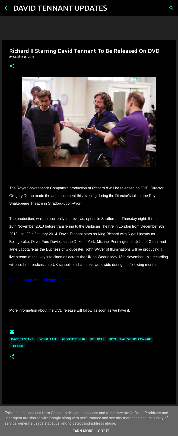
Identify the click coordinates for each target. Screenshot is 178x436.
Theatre (17, 345)
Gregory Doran (73, 339)
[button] (12, 66)
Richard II (97, 339)
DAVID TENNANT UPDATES (60, 8)
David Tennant (22, 339)
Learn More (81, 431)
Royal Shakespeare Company (130, 339)
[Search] (113, 8)
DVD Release (48, 339)
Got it (103, 431)
